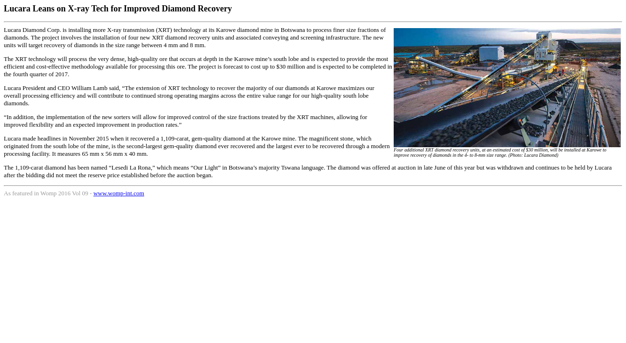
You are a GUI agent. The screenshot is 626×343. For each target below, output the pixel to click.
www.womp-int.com (118, 193)
